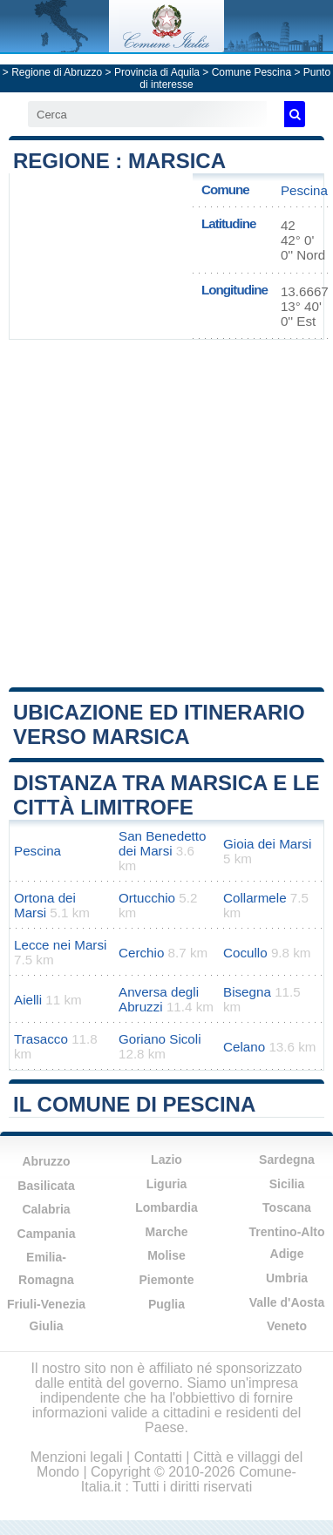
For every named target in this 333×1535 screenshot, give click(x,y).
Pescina (304, 190)
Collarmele (255, 897)
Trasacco (41, 1038)
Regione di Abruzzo (56, 72)
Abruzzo (46, 1161)
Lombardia (166, 1207)
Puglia (166, 1304)
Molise (166, 1255)
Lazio (166, 1159)
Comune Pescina (251, 72)
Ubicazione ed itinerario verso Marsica (159, 724)
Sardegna (287, 1159)
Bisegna (247, 991)
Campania (46, 1234)
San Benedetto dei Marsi (163, 843)
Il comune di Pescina (134, 1104)
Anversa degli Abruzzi (159, 999)
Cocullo (245, 952)
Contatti (158, 1457)
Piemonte (166, 1280)
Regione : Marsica (119, 160)
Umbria (287, 1278)
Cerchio (141, 952)
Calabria (46, 1209)
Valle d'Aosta (287, 1302)
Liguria (166, 1184)
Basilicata (45, 1186)
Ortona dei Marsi (45, 905)
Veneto (287, 1326)
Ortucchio (147, 897)
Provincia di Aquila (157, 72)
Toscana (286, 1207)
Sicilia (286, 1184)
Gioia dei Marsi (267, 843)
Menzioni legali (77, 1457)
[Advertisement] (166, 511)
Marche (166, 1232)
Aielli (28, 999)
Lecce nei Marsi (60, 944)
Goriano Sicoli (160, 1038)
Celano (244, 1046)
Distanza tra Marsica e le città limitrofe (166, 795)
